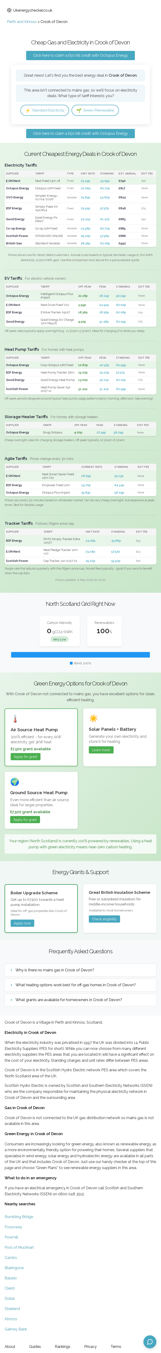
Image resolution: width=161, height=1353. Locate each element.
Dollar (10, 1299)
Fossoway (13, 1227)
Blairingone (14, 1268)
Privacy (90, 1347)
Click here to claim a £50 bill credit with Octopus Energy (80, 55)
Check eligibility (104, 919)
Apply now (22, 923)
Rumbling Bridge (19, 1217)
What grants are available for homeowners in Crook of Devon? (68, 1000)
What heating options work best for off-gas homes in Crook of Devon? (75, 985)
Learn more (101, 750)
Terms (116, 1347)
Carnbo (11, 1258)
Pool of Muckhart (19, 1247)
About (10, 1347)
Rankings (62, 1347)
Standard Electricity (45, 110)
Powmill (11, 1237)
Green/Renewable (97, 110)
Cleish (10, 1288)
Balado (11, 1278)
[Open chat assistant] (149, 1341)
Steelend (12, 1309)
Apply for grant (25, 757)
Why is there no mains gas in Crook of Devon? (54, 970)
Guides (35, 1347)
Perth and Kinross (22, 22)
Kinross (11, 1319)
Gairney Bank (16, 1329)
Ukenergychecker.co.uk (29, 10)
